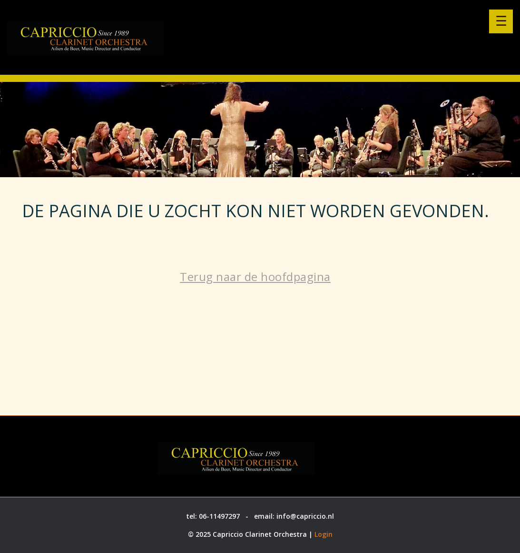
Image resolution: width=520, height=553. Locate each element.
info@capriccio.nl (305, 516)
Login (323, 534)
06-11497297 (219, 516)
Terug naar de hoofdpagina (255, 276)
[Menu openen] (501, 21)
